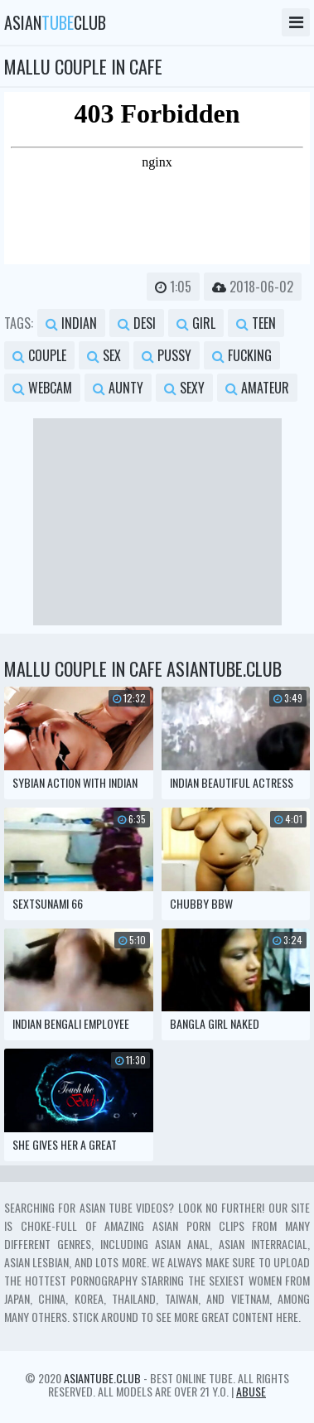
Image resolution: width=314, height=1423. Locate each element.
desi (137, 323)
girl (195, 323)
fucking (242, 355)
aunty (118, 388)
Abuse (251, 1391)
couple (39, 355)
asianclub (55, 22)
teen (256, 323)
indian (71, 323)
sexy (184, 388)
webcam (42, 388)
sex (104, 355)
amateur (257, 388)
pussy (166, 355)
